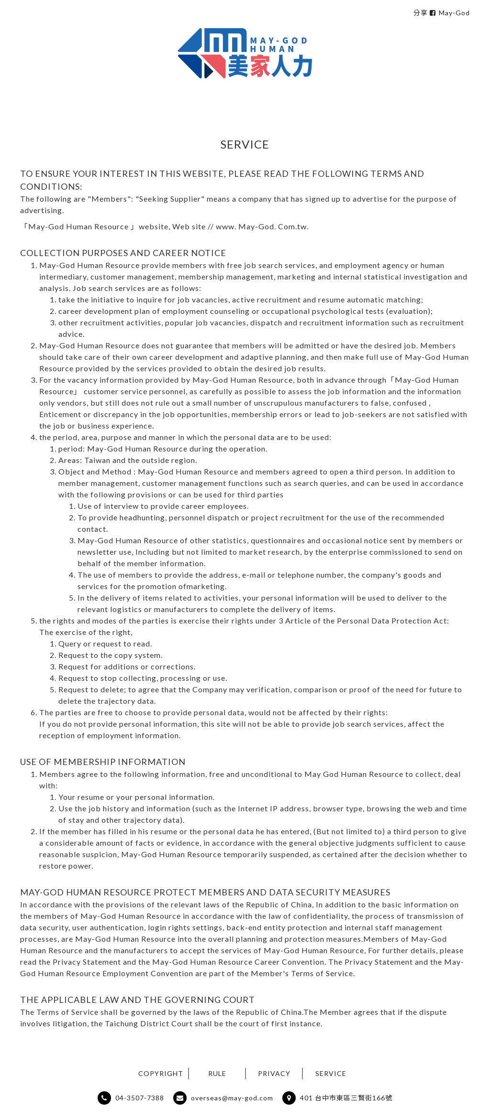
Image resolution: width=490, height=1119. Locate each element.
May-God (450, 13)
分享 (420, 13)
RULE (217, 1073)
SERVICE (330, 1073)
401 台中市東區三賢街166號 (345, 1098)
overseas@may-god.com (231, 1098)
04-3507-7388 (138, 1098)
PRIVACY (274, 1073)
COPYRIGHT (160, 1073)
